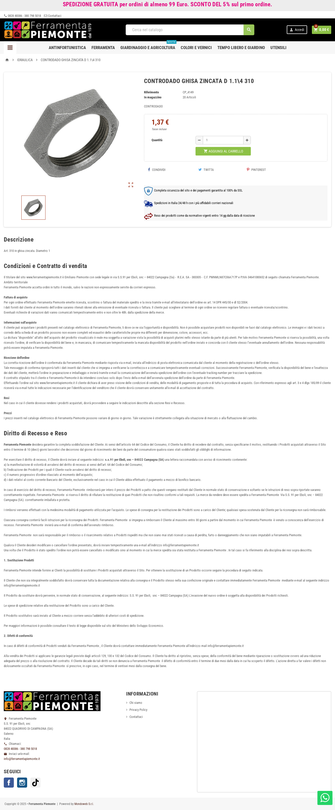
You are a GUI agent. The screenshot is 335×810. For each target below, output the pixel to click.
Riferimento (151, 92)
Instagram (22, 783)
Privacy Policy (138, 710)
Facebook (9, 783)
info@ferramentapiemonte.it (22, 759)
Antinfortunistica (67, 47)
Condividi (156, 170)
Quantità (157, 140)
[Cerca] (190, 29)
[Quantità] (223, 140)
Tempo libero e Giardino (241, 47)
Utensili (278, 47)
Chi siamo (135, 703)
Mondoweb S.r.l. (84, 804)
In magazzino (152, 97)
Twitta (206, 170)
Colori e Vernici (196, 47)
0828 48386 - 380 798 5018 (22, 16)
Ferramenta (103, 47)
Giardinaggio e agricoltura (148, 45)
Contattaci (52, 16)
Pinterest (256, 170)
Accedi (297, 30)
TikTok (35, 783)
